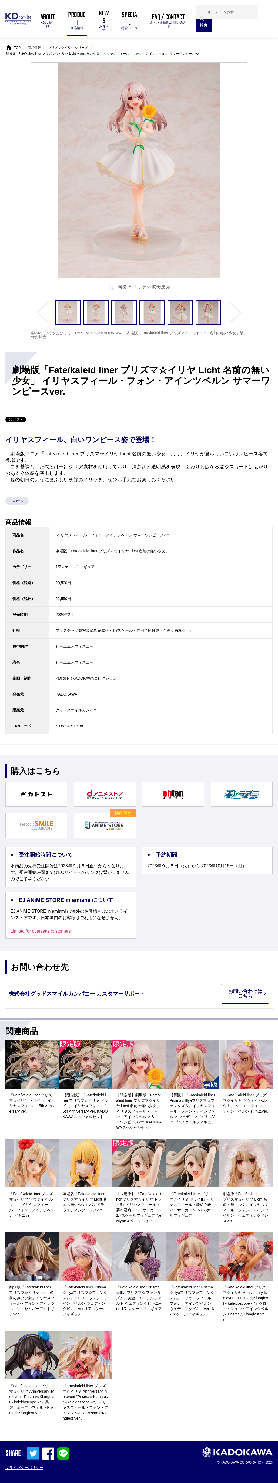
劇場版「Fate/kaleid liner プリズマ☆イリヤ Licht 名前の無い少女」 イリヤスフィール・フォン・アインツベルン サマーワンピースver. (102, 54)
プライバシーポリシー (24, 1467)
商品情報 (34, 48)
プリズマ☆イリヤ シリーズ (68, 48)
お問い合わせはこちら (245, 993)
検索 (203, 25)
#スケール (17, 500)
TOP (17, 48)
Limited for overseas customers (41, 931)
